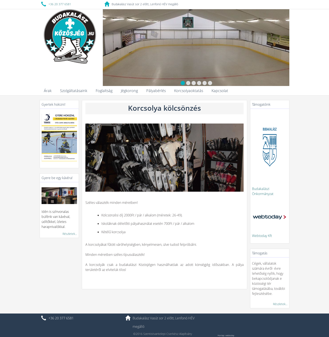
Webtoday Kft (262, 235)
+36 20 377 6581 (59, 4)
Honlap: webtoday (226, 335)
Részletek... (70, 234)
